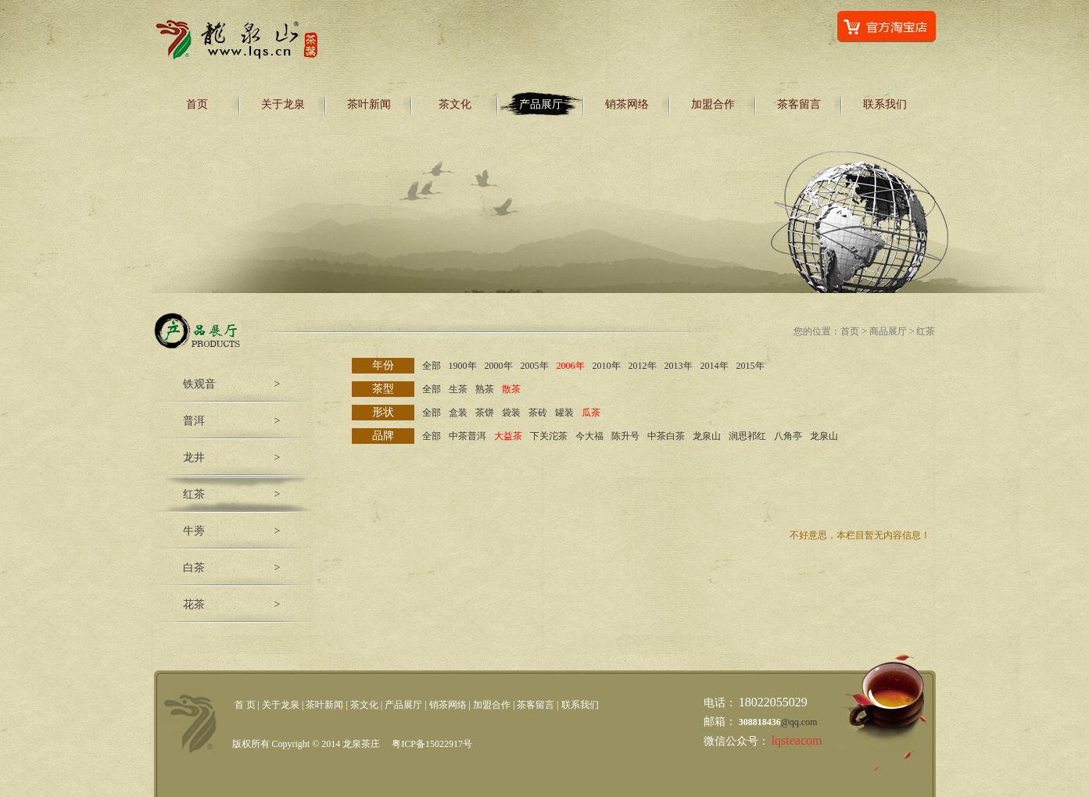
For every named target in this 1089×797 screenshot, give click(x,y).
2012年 (643, 365)
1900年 (463, 365)
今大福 (589, 436)
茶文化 (455, 104)
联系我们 (885, 104)
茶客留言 (799, 104)
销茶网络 (627, 104)
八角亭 (788, 436)
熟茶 (484, 389)
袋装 (511, 412)
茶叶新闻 (369, 104)
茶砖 (537, 412)
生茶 (458, 389)
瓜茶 (591, 412)
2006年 (571, 365)
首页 (197, 104)
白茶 (194, 568)
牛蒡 (194, 531)
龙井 (194, 457)
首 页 (245, 704)
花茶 (194, 604)
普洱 (194, 421)
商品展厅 (888, 331)
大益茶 (508, 436)
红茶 (194, 494)
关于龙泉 (283, 104)
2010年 (607, 365)
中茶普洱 (467, 436)
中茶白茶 (666, 436)
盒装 (458, 412)
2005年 (535, 365)
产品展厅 (541, 104)
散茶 (511, 389)
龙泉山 (707, 436)
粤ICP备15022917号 (432, 743)
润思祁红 (747, 436)
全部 (431, 365)
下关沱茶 (549, 436)
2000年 (499, 365)
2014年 (714, 365)
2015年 (750, 365)
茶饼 (484, 412)
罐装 (564, 412)
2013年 (679, 365)
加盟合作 (713, 104)
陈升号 (625, 436)
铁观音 (199, 384)
